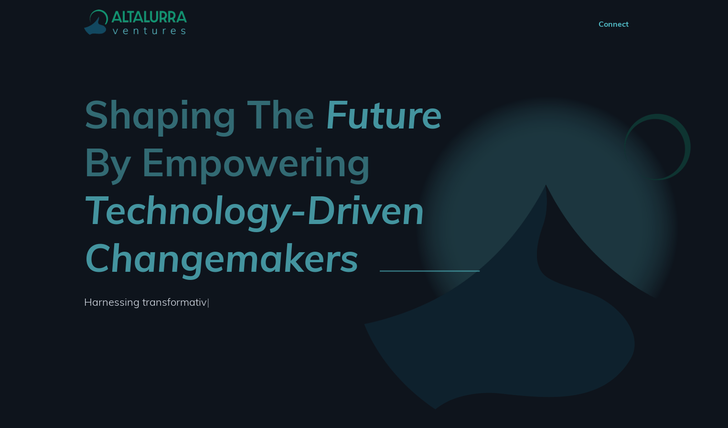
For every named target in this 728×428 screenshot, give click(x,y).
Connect (614, 24)
